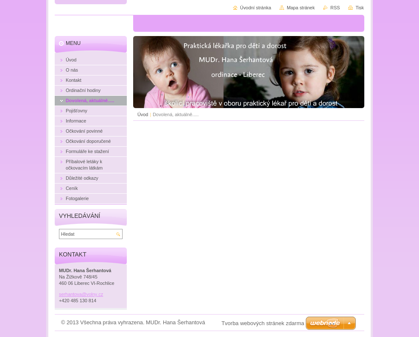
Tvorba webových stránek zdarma (262, 323)
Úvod (142, 114)
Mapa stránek (301, 7)
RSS (335, 7)
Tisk (359, 7)
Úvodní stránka (255, 7)
